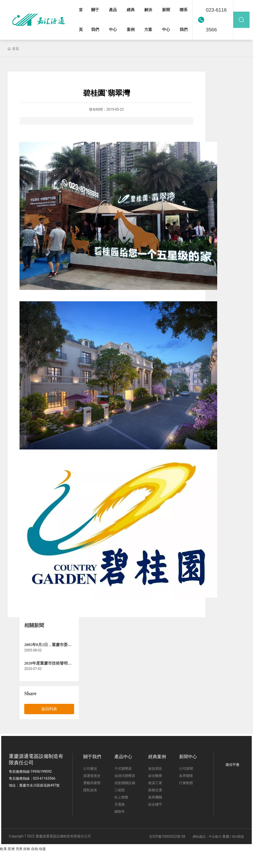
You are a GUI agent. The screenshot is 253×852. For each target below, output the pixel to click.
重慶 (225, 836)
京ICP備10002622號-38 (167, 836)
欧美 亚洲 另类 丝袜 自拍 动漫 (23, 849)
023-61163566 (216, 19)
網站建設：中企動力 (207, 836)
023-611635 (42, 778)
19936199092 (41, 771)
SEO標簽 (238, 836)
